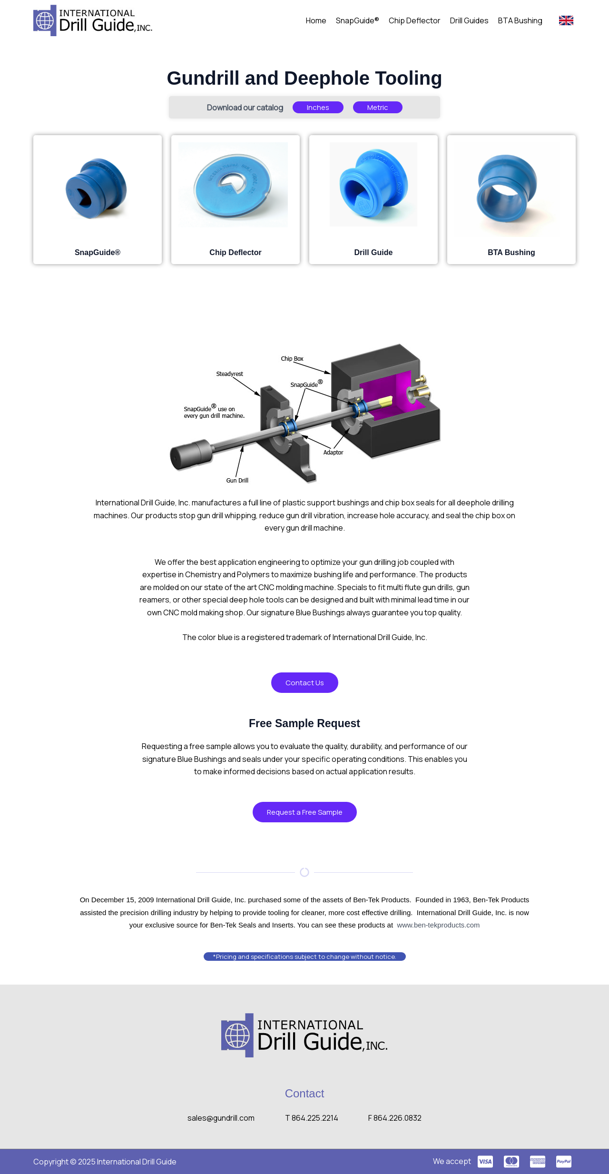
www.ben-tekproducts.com (438, 925)
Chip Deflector (415, 20)
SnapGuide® (357, 20)
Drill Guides (469, 20)
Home (316, 20)
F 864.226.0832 (396, 1118)
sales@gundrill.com (220, 1118)
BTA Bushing (520, 20)
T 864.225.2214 (312, 1118)
